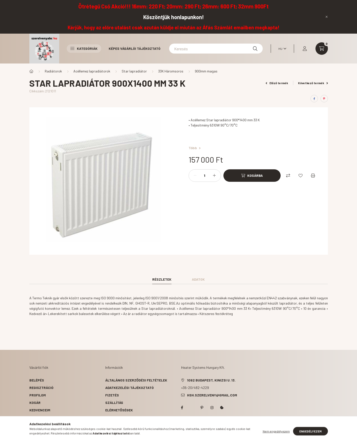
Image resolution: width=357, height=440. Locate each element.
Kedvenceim (39, 410)
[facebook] (314, 98)
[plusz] (214, 175)
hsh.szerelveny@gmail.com (212, 395)
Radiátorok (53, 71)
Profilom (37, 395)
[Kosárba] (252, 175)
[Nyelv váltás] (281, 48)
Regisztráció (41, 387)
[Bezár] (326, 16)
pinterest (202, 408)
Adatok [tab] (198, 279)
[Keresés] (216, 49)
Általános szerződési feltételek (136, 380)
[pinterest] (324, 98)
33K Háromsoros (170, 71)
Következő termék (313, 83)
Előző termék (277, 83)
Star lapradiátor (134, 71)
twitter (192, 408)
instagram (212, 408)
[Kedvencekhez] (301, 176)
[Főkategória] (31, 71)
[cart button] (321, 48)
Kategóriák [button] (84, 48)
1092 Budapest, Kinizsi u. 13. (211, 380)
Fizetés (112, 395)
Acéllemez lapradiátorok (91, 71)
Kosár (35, 402)
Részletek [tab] (161, 279)
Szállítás (114, 402)
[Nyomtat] (313, 176)
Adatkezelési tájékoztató (129, 387)
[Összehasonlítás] (288, 176)
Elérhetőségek (119, 410)
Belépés (36, 380)
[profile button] (305, 48)
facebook (182, 408)
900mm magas (206, 71)
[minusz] (195, 175)
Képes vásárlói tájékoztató (134, 48)
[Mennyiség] (205, 176)
